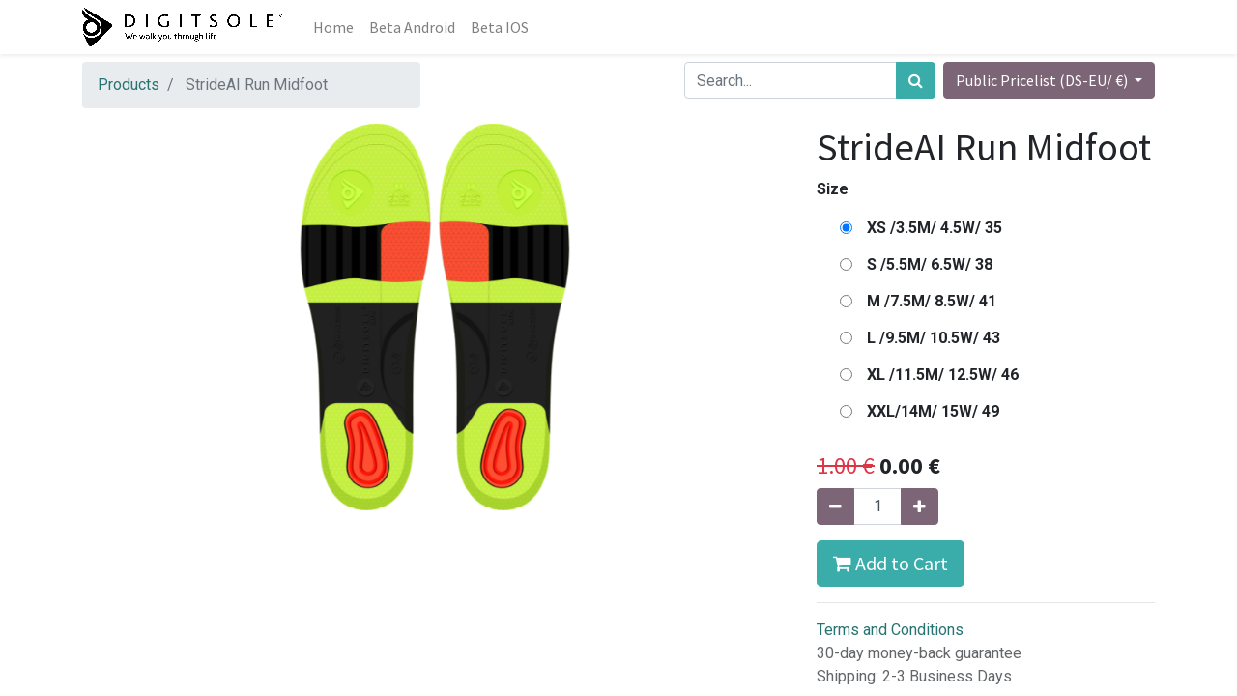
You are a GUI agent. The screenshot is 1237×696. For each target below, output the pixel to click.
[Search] (915, 80)
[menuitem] (333, 27)
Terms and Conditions (890, 630)
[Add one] (919, 506)
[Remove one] (835, 506)
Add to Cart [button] (890, 563)
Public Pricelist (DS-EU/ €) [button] (1043, 80)
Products (128, 84)
